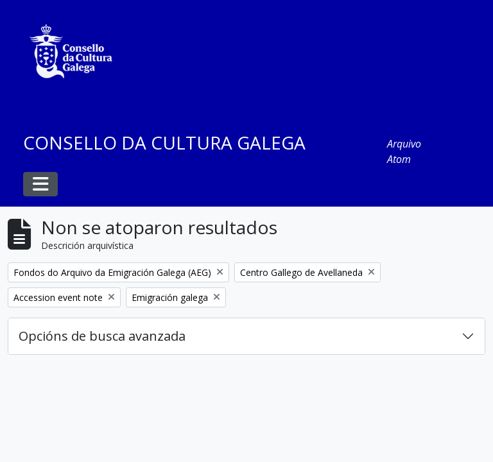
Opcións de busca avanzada (102, 336)
